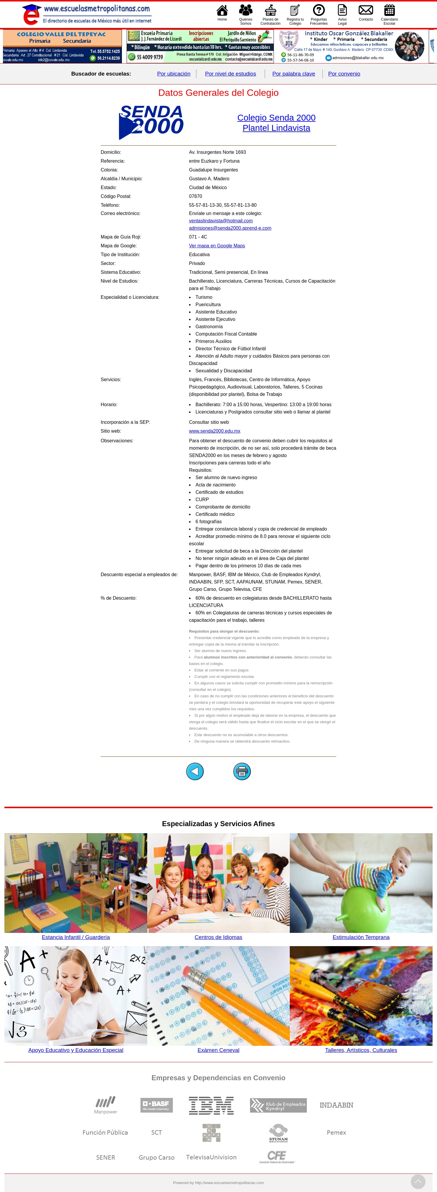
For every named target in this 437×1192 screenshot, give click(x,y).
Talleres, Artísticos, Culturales (361, 1047)
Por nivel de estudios (230, 74)
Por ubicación (174, 74)
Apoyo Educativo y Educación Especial (75, 1047)
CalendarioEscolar (389, 21)
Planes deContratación (271, 21)
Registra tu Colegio (295, 21)
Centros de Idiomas (218, 934)
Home (222, 21)
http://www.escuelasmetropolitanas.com (229, 1183)
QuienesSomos (245, 21)
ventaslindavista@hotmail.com (221, 220)
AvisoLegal (342, 21)
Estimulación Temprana (361, 934)
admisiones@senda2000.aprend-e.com (230, 228)
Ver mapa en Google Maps (217, 245)
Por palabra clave (293, 74)
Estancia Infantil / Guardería (75, 934)
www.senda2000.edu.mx (214, 431)
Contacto (366, 21)
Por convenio (344, 74)
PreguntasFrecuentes (319, 21)
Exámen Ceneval (218, 1047)
